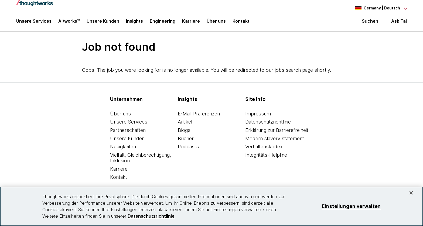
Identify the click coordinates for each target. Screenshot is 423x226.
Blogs (184, 130)
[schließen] (411, 193)
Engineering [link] (162, 22)
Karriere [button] (191, 22)
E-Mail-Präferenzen (199, 114)
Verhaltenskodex (263, 147)
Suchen (370, 22)
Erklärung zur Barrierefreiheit (276, 130)
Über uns (120, 114)
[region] (211, 206)
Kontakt (118, 178)
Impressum (258, 114)
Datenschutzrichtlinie (268, 122)
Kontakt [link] (241, 22)
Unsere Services (128, 122)
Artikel (185, 122)
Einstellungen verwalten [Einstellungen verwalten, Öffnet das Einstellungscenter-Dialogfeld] (351, 206)
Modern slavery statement (274, 139)
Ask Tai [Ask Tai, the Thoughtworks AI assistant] (399, 22)
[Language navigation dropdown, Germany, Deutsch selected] (377, 8)
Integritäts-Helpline (266, 155)
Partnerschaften (128, 130)
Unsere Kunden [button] (103, 22)
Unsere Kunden (127, 139)
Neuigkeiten (123, 147)
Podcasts (188, 147)
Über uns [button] (216, 22)
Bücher (186, 139)
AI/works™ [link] (69, 22)
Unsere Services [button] (34, 22)
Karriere (119, 169)
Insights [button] (134, 22)
